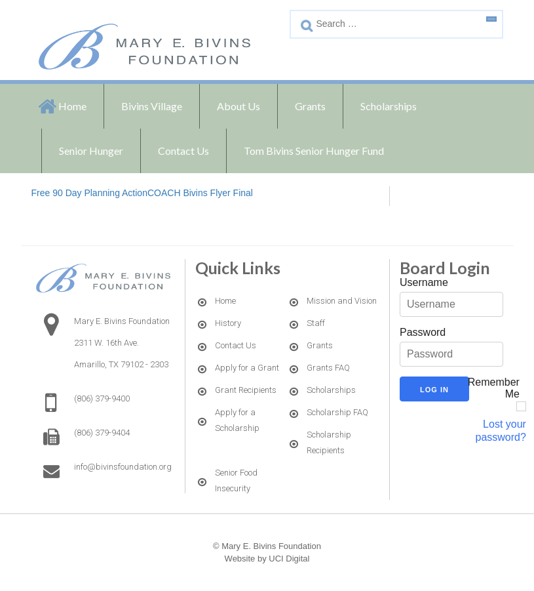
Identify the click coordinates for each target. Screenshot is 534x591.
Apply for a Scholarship (237, 420)
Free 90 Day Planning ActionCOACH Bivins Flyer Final (142, 193)
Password (423, 332)
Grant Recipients (246, 390)
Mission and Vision (342, 301)
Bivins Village (151, 106)
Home (72, 106)
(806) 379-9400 (102, 398)
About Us (238, 106)
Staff (316, 323)
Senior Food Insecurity (236, 480)
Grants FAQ (328, 368)
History (228, 323)
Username (424, 282)
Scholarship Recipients (329, 442)
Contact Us (183, 150)
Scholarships (388, 106)
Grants (310, 106)
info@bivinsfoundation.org (123, 467)
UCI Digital (289, 558)
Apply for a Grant (247, 368)
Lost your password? (501, 430)
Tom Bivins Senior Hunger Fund (314, 150)
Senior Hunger (91, 150)
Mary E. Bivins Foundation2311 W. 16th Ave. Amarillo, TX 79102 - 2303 (122, 342)
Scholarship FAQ (337, 412)
